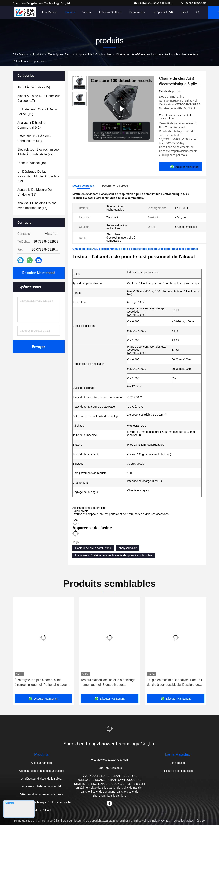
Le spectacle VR (163, 12)
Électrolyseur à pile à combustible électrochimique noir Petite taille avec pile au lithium (41, 682)
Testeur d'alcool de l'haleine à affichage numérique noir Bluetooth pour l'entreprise (108, 682)
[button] (22, 647)
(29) (38, 152)
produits (38, 54)
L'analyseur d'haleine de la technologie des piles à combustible (113, 555)
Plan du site (177, 762)
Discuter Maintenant (38, 273)
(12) (38, 176)
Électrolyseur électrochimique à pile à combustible (79, 54)
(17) (38, 98)
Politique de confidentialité (178, 770)
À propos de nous (110, 12)
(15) (33, 87)
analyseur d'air (128, 548)
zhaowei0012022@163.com (153, 2)
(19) (31, 163)
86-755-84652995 (193, 2)
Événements (137, 12)
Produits (70, 12)
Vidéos (86, 12)
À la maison (49, 12)
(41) (31, 125)
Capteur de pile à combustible (93, 548)
